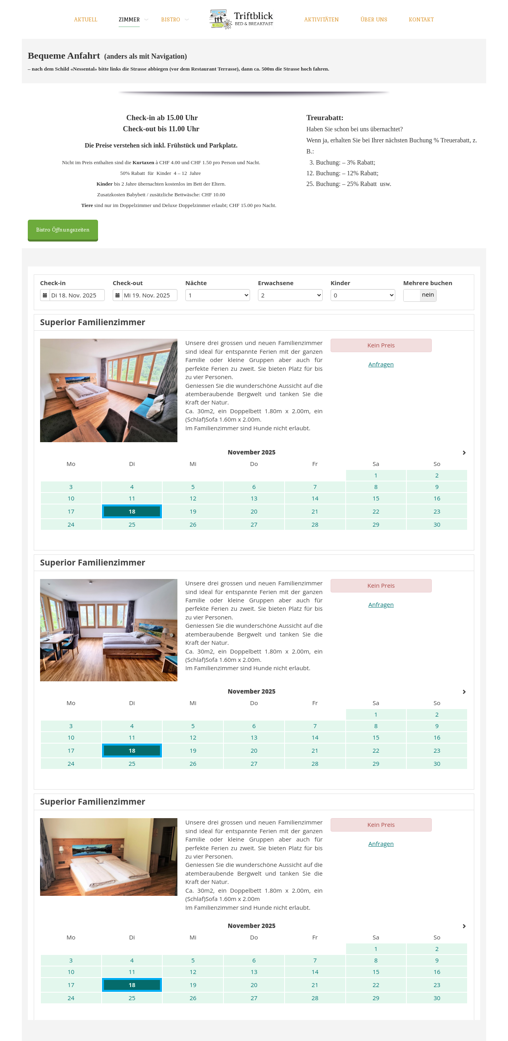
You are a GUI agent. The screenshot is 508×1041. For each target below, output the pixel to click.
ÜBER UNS (373, 19)
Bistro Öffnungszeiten (63, 230)
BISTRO (170, 19)
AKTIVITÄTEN (321, 19)
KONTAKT (421, 19)
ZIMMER (129, 19)
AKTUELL (85, 19)
